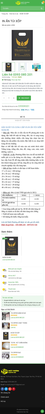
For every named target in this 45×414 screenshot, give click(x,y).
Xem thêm (6, 231)
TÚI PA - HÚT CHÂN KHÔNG (19, 342)
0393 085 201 (12, 382)
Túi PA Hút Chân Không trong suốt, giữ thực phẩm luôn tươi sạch (22, 302)
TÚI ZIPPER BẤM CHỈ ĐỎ (18, 313)
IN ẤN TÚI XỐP (6, 257)
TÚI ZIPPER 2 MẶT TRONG (19, 323)
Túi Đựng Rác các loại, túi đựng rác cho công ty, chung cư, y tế (22, 305)
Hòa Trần (25, 412)
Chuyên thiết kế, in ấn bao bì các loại (14, 300)
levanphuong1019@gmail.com (15, 384)
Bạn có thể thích (8, 309)
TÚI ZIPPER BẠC (16, 352)
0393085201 (23, 106)
